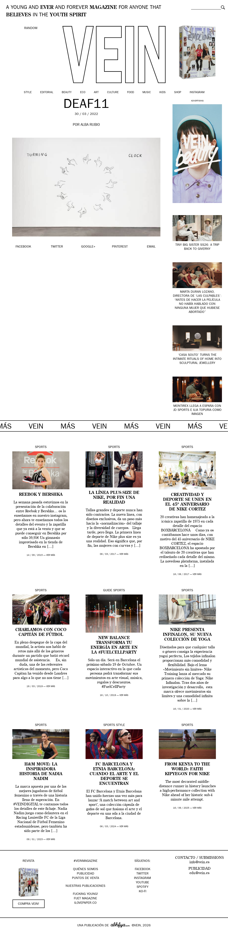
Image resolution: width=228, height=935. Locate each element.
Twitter (142, 874)
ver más (50, 555)
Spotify (143, 887)
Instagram (197, 92)
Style (28, 92)
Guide (107, 590)
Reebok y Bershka (41, 495)
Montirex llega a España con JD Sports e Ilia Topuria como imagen (197, 410)
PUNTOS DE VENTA (85, 878)
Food (130, 92)
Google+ (7, 932)
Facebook (142, 869)
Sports (41, 447)
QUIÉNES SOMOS (85, 869)
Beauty (67, 92)
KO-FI (142, 891)
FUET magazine (85, 898)
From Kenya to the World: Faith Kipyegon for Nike (187, 769)
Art (96, 92)
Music (146, 92)
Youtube (142, 882)
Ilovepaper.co (85, 903)
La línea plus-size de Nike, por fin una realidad (114, 498)
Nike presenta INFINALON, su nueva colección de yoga (187, 635)
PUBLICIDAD (85, 874)
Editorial (46, 92)
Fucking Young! (85, 894)
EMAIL (151, 247)
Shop (177, 92)
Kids (162, 92)
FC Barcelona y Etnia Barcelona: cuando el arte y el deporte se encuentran (114, 774)
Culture (113, 92)
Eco (82, 92)
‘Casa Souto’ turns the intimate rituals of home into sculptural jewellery (197, 359)
